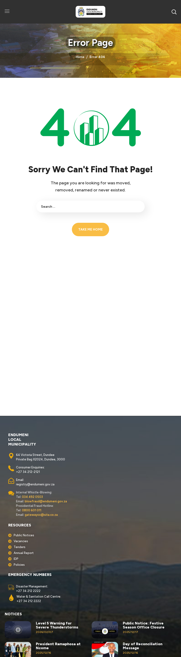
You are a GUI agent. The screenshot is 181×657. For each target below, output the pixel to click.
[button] (174, 12)
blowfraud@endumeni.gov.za (46, 501)
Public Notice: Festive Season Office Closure (144, 625)
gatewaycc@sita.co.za (41, 515)
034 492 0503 (32, 497)
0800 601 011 (31, 510)
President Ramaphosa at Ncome (58, 646)
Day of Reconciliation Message (142, 646)
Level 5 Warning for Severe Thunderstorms (57, 625)
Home (80, 57)
